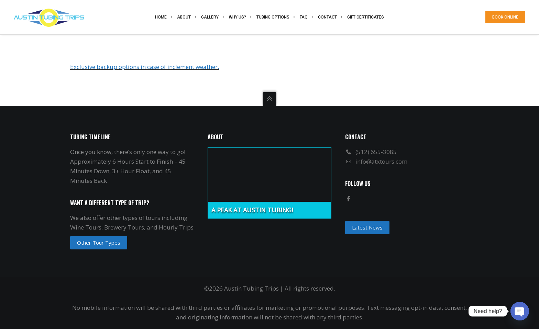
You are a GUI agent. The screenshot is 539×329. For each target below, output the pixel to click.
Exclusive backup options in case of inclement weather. (144, 67)
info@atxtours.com (381, 161)
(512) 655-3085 (376, 152)
